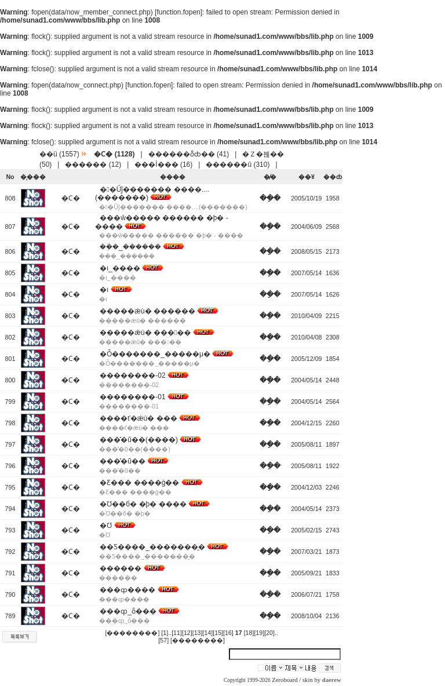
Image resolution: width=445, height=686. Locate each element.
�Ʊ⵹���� (106, 525)
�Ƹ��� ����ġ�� (139, 483)
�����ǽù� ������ (147, 311)
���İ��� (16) (163, 164)
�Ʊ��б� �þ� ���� (143, 504)
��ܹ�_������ (130, 247)
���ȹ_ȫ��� (128, 611)
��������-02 (132, 375)
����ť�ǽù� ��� (138, 418)
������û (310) (237, 164)
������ (120, 568)
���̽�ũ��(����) (139, 440)
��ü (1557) (59, 154)
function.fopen (178, 12)
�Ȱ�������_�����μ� (155, 354)
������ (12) (93, 164)
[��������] (132, 632)
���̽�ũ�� (122, 461)
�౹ (104, 290)
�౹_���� (120, 268)
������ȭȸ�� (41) (188, 154)
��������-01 (132, 397)
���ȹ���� (127, 590)
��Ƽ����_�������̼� (152, 547)
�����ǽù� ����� (145, 333)
